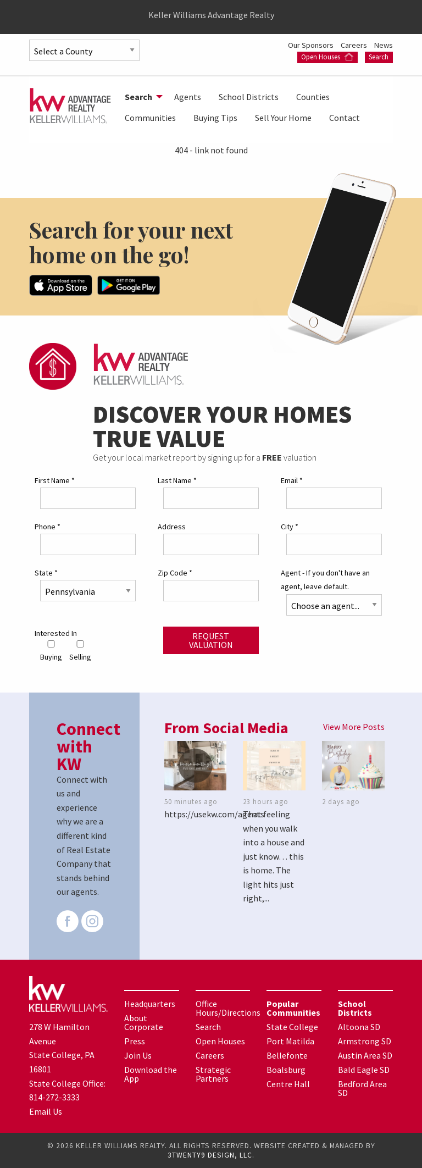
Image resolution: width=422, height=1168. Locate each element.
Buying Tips (215, 117)
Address (172, 527)
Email (292, 480)
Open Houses (327, 57)
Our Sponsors (311, 45)
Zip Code (175, 573)
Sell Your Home (283, 117)
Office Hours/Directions (228, 1008)
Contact (344, 117)
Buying (51, 651)
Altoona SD (359, 1026)
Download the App (150, 1074)
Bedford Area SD (362, 1088)
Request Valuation (211, 640)
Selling (80, 651)
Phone (47, 527)
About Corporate (143, 1022)
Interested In (56, 633)
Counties (313, 96)
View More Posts (354, 726)
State (46, 573)
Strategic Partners (213, 1074)
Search (378, 57)
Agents (187, 96)
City (289, 527)
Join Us (138, 1055)
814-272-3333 (54, 1097)
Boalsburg (286, 1069)
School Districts (249, 96)
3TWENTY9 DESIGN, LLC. (211, 1155)
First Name (55, 480)
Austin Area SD (365, 1055)
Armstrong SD (364, 1041)
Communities (150, 117)
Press (134, 1041)
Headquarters (149, 1003)
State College (292, 1026)
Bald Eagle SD (364, 1069)
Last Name (177, 480)
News (383, 45)
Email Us (45, 1111)
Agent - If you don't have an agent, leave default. (325, 579)
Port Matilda (290, 1041)
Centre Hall (288, 1083)
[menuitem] (140, 96)
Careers (355, 45)
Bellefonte (287, 1055)
